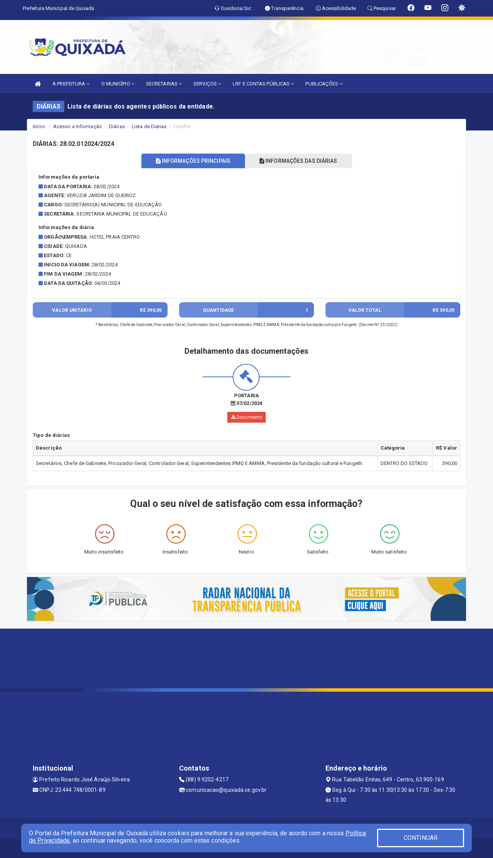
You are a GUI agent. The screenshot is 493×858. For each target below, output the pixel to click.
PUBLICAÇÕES (323, 84)
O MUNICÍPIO (117, 84)
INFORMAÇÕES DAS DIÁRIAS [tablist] (300, 161)
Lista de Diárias (149, 126)
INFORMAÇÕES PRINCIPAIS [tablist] (191, 161)
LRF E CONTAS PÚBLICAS (263, 84)
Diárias (117, 126)
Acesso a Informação (77, 126)
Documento (246, 417)
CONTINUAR (421, 837)
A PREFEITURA (70, 84)
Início (39, 126)
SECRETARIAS (164, 84)
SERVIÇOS (207, 84)
